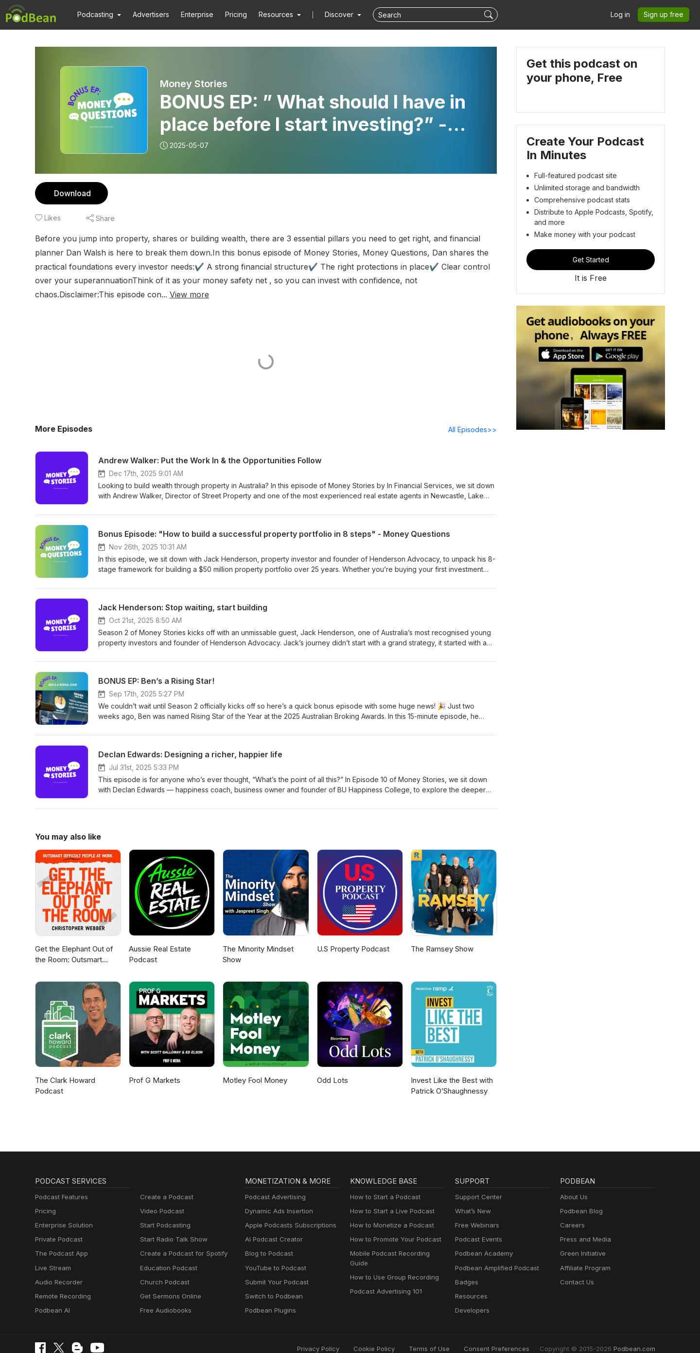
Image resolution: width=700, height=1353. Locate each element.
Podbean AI (51, 1296)
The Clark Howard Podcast (64, 1072)
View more (423, 280)
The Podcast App (59, 1240)
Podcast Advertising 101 (384, 1268)
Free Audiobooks (164, 1296)
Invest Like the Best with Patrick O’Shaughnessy (450, 1072)
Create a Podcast (165, 1183)
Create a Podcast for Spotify (180, 1240)
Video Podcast (160, 1197)
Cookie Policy (396, 1334)
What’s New (472, 1197)
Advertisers (147, 14)
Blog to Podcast (267, 1240)
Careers (571, 1211)
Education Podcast (166, 1254)
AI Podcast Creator (272, 1226)
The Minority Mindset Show (256, 941)
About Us (573, 1183)
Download (71, 193)
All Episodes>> (474, 416)
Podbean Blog (580, 1197)
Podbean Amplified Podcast (494, 1254)
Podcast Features (60, 1183)
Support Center (476, 1183)
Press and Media (584, 1226)
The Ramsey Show (441, 935)
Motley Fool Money (253, 1066)
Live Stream (52, 1254)
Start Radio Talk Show (171, 1226)
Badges (466, 1268)
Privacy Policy (343, 1334)
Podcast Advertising (273, 1183)
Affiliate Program (583, 1254)
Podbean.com (635, 1334)
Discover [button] (329, 14)
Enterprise (191, 14)
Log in (623, 14)
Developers (471, 1296)
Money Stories (193, 83)
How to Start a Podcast (383, 1183)
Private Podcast (57, 1226)
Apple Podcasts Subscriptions (287, 1211)
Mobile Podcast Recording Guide (397, 1240)
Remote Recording (61, 1282)
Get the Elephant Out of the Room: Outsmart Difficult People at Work (73, 941)
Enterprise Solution (62, 1211)
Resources (470, 1282)
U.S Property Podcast (352, 935)
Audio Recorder (57, 1268)
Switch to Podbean (271, 1282)
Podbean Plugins (269, 1296)
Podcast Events (477, 1226)
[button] (98, 14)
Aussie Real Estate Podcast (160, 941)
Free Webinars (476, 1211)
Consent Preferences (509, 1334)
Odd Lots (332, 1066)
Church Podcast (163, 1268)
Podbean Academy (482, 1240)
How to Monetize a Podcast (389, 1211)
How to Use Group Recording (392, 1254)
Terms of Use (447, 1334)
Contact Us (576, 1268)
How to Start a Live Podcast (389, 1197)
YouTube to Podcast (273, 1254)
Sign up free (665, 14)
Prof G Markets (153, 1066)
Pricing (229, 14)
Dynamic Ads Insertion (277, 1197)
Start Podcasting (163, 1211)
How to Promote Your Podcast (393, 1226)
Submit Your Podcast (274, 1268)
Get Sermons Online (169, 1282)
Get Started (590, 259)
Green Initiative (581, 1240)
